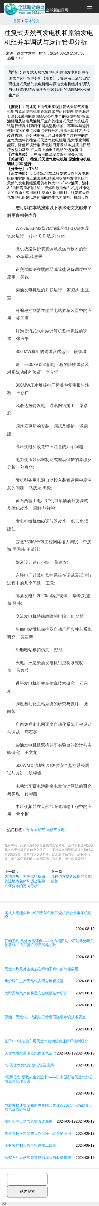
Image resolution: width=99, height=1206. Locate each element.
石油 (29, 830)
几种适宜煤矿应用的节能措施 (71, 878)
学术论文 (32, 21)
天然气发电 (55, 830)
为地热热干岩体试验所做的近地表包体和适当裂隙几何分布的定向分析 (24, 881)
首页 (17, 21)
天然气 (39, 830)
